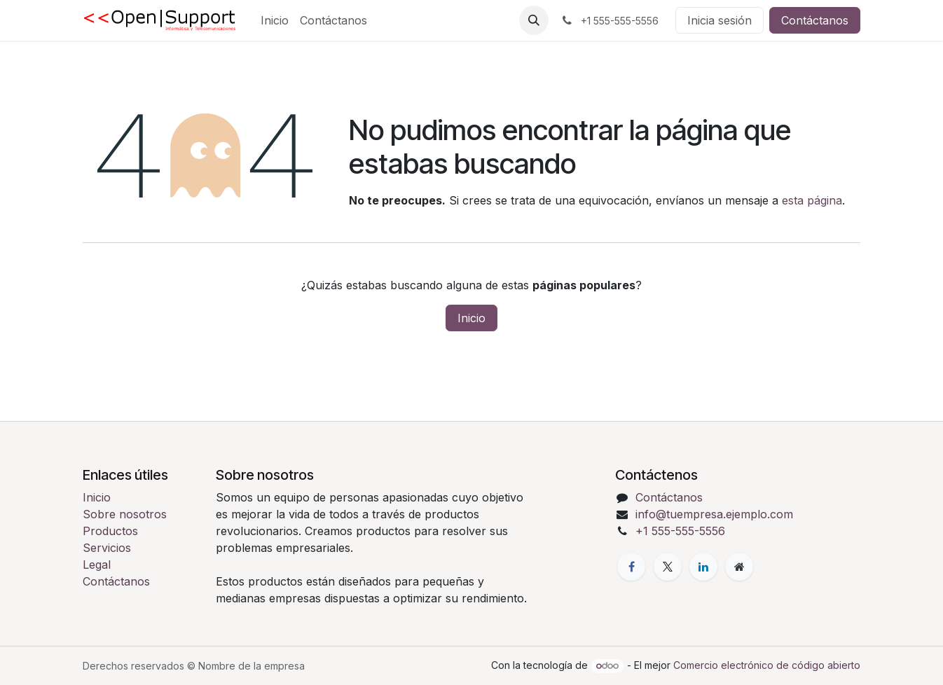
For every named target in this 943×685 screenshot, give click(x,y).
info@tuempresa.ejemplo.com (714, 514)
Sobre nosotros (125, 514)
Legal (97, 565)
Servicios (107, 548)
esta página (812, 200)
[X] (668, 567)
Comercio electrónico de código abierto (766, 665)
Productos (110, 531)
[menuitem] (274, 20)
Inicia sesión (719, 20)
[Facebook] (631, 567)
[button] (534, 20)
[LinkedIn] (703, 567)
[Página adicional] (739, 567)
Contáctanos (814, 20)
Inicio (471, 318)
